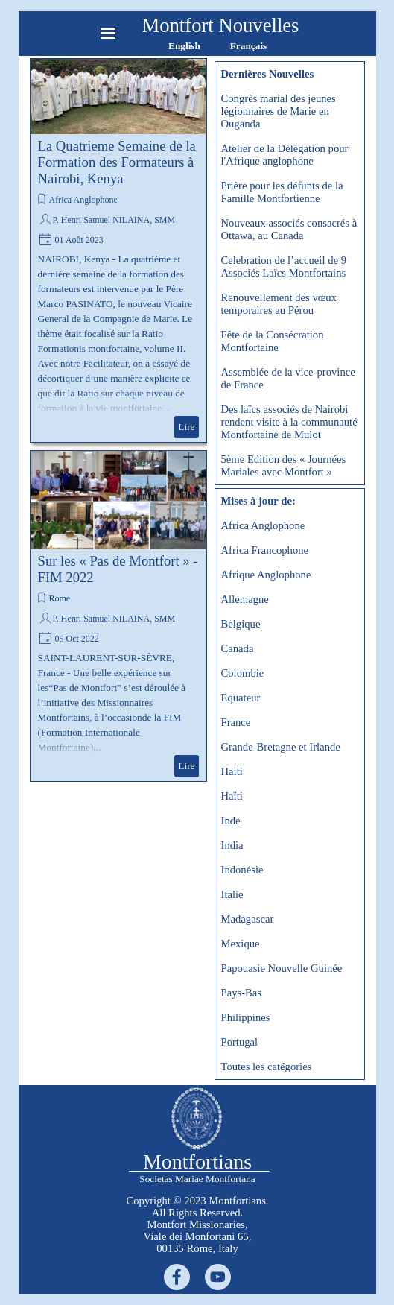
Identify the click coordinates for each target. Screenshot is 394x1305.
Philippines (245, 1017)
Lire (186, 426)
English (184, 45)
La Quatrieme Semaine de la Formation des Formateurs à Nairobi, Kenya (117, 162)
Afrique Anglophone (266, 575)
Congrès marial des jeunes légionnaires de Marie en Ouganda (278, 111)
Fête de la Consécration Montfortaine (272, 341)
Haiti (232, 771)
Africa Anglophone (83, 200)
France (236, 722)
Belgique (241, 624)
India (232, 845)
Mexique (240, 943)
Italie (232, 894)
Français (248, 45)
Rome (60, 598)
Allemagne (245, 599)
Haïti (232, 796)
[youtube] (218, 1277)
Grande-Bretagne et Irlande (280, 747)
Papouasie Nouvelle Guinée (282, 968)
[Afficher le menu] (108, 33)
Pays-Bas (241, 993)
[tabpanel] (197, 1224)
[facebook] (177, 1277)
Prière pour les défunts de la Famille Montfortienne (282, 192)
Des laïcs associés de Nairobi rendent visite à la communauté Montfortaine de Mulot (289, 421)
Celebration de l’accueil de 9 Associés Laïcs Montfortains (283, 266)
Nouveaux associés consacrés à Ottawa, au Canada (289, 229)
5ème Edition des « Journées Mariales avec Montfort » (283, 465)
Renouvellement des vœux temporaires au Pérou (279, 303)
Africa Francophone (265, 550)
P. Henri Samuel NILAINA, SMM (114, 220)
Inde (231, 821)
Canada (237, 648)
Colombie (242, 673)
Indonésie (242, 870)
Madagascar (247, 919)
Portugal (239, 1042)
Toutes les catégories (266, 1066)
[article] (118, 250)
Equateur (241, 698)
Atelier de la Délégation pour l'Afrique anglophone (285, 154)
